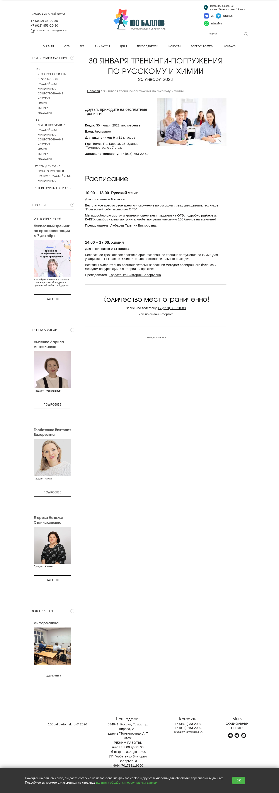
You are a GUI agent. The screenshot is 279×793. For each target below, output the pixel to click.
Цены (123, 46)
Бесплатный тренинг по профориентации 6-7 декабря (52, 230)
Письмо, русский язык (54, 176)
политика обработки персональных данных (126, 782)
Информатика (48, 79)
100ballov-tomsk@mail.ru (49, 30)
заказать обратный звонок (48, 14)
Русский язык (48, 84)
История (44, 98)
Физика (43, 108)
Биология (45, 113)
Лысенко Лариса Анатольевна (49, 344)
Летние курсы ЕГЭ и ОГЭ (51, 188)
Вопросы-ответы (202, 46)
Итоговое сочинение (53, 74)
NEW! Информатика (51, 125)
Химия (42, 103)
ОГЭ (67, 46)
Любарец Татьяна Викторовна (133, 225)
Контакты (230, 46)
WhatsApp (216, 23)
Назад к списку (155, 337)
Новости (174, 46)
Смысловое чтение (51, 171)
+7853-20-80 (134, 153)
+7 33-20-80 (44, 20)
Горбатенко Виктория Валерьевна (52, 432)
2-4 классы (102, 46)
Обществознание (50, 93)
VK (212, 15)
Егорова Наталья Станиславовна (48, 520)
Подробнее (52, 299)
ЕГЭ (82, 46)
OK (239, 780)
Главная (48, 46)
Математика (47, 88)
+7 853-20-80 (44, 25)
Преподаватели (147, 46)
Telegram (228, 15)
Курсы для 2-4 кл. (46, 166)
